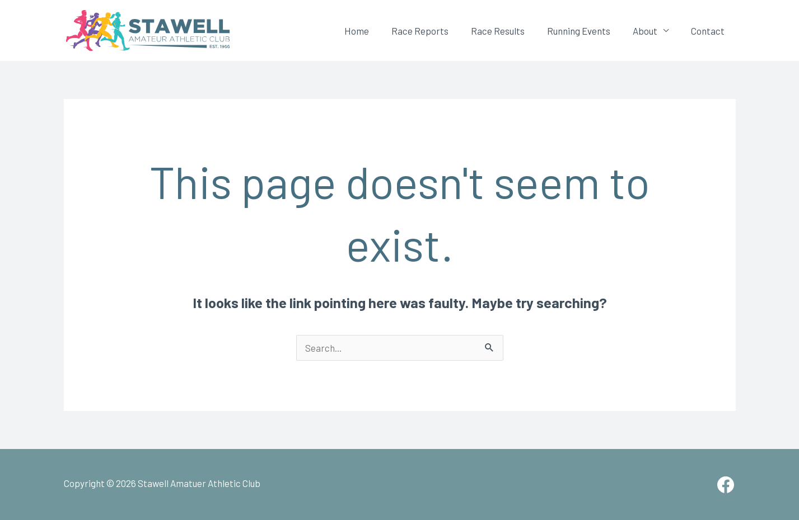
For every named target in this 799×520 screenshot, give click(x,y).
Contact (708, 30)
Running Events (578, 30)
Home (356, 30)
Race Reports (419, 30)
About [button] (645, 30)
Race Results (498, 30)
